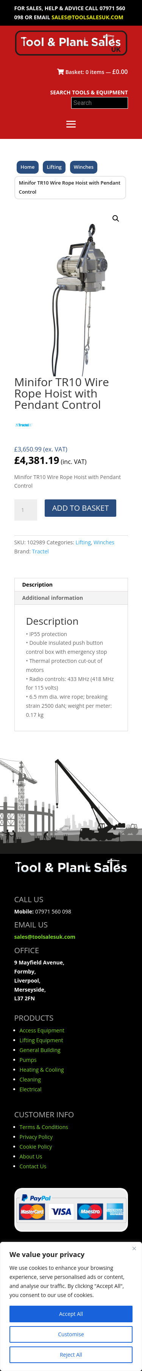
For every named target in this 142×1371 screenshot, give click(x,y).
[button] (116, 218)
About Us (31, 1156)
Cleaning (30, 1079)
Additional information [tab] (52, 597)
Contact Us (33, 1166)
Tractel (40, 551)
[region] (71, 1306)
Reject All (71, 1354)
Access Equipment (42, 1030)
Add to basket (80, 508)
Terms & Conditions (44, 1127)
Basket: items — (92, 72)
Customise (71, 1334)
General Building (40, 1050)
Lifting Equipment (41, 1040)
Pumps (28, 1059)
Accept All (71, 1313)
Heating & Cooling (42, 1069)
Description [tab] (37, 584)
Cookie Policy (36, 1146)
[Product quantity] (25, 510)
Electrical (31, 1089)
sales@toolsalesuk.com (87, 17)
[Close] (134, 1248)
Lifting (54, 166)
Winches (84, 166)
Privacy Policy (36, 1136)
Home (27, 166)
